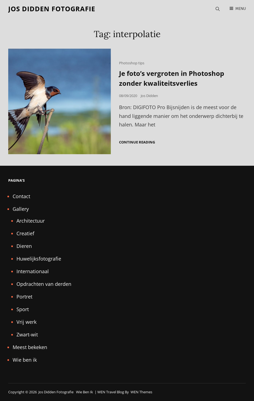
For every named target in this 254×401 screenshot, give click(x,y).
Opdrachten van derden (43, 284)
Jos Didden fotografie (51, 8)
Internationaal (32, 271)
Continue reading (137, 142)
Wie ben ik (25, 359)
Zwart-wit (27, 334)
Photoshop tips (131, 62)
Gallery (21, 209)
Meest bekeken (30, 347)
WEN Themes (141, 391)
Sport (22, 309)
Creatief (25, 233)
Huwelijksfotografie (38, 258)
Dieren (24, 246)
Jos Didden (149, 95)
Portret (24, 296)
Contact (21, 196)
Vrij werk (26, 322)
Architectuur (30, 220)
